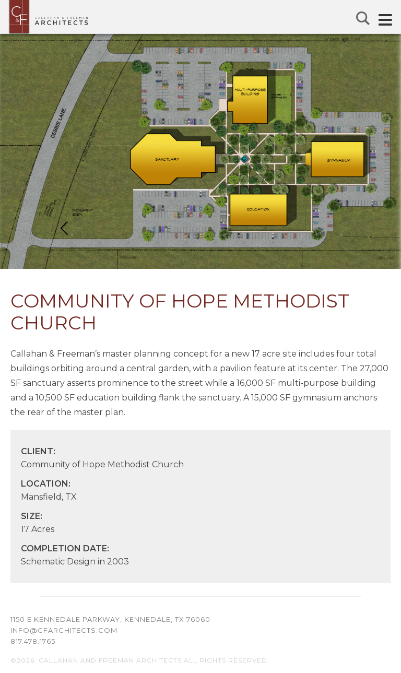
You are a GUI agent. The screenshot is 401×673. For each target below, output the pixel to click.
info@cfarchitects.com (63, 630)
